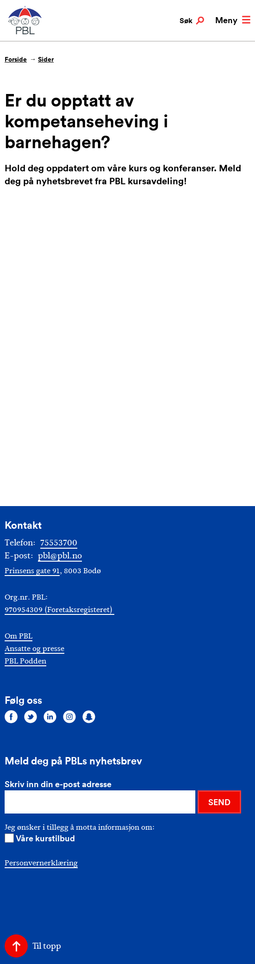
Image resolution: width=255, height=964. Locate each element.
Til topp (46, 946)
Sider (46, 59)
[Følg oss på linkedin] (50, 716)
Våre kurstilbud (45, 838)
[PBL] (25, 32)
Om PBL (18, 636)
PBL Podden (25, 661)
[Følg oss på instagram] (69, 716)
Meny (232, 20)
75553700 (58, 543)
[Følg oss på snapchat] (88, 716)
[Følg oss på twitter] (30, 716)
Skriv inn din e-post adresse (58, 784)
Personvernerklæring (41, 862)
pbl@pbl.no (60, 556)
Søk (192, 21)
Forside (16, 59)
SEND (219, 802)
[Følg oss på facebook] (11, 716)
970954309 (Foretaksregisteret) (59, 609)
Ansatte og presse (34, 648)
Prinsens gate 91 (32, 570)
